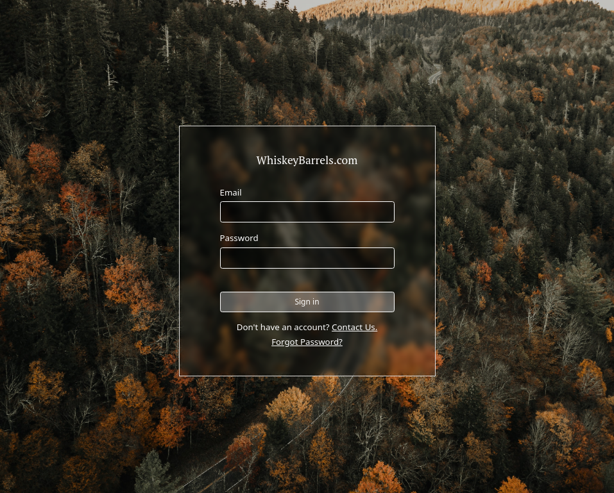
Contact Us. (354, 327)
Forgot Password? (307, 341)
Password (239, 238)
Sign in (306, 301)
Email (231, 192)
